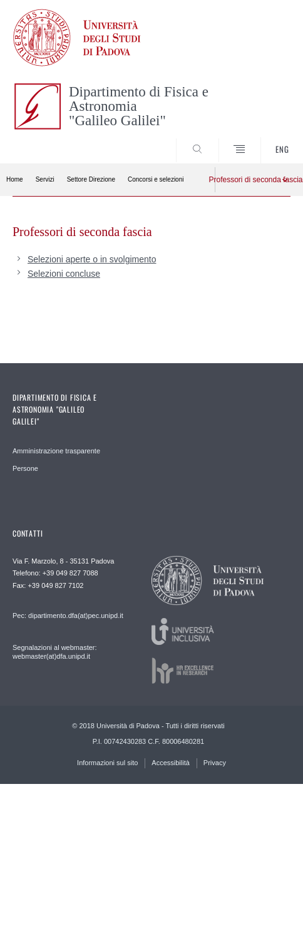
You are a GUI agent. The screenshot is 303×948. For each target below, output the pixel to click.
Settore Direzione (91, 179)
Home (14, 179)
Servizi (45, 179)
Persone (25, 468)
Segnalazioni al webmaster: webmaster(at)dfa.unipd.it (55, 652)
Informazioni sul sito (107, 762)
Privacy (214, 762)
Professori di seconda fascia (249, 179)
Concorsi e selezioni (156, 179)
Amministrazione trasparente (56, 451)
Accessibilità (171, 762)
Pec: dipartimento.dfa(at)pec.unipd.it (68, 615)
